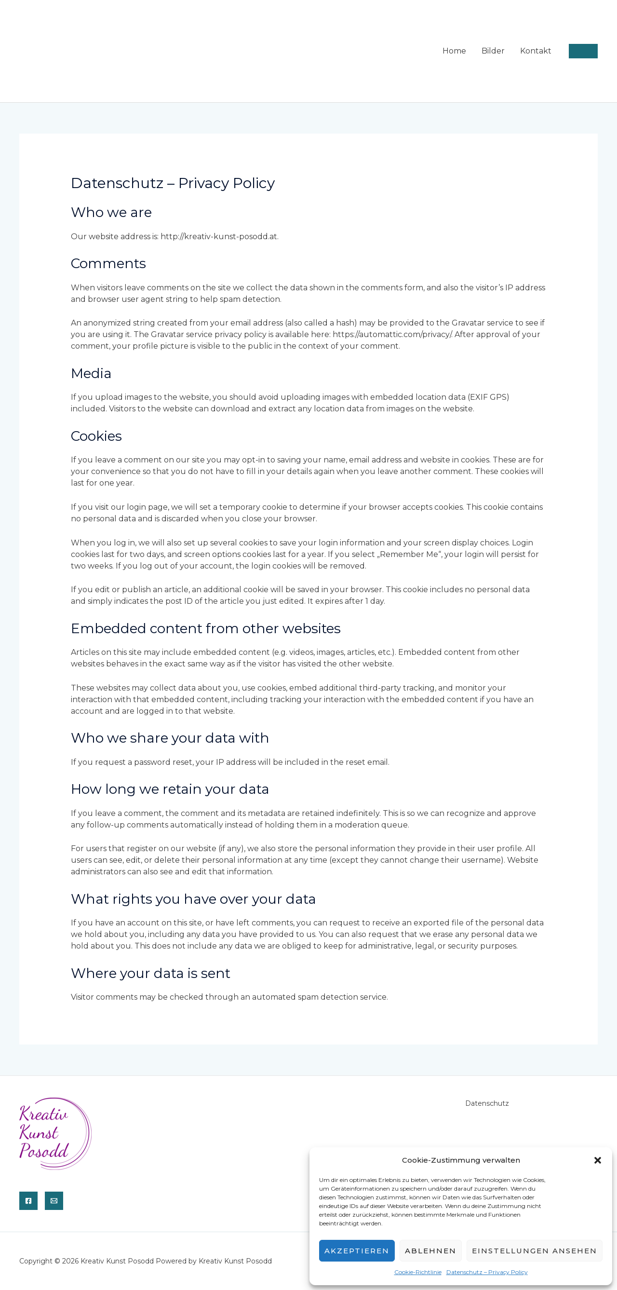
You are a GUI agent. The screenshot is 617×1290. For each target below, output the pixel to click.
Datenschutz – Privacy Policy (487, 1272)
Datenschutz (487, 1103)
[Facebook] (28, 1201)
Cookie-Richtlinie (418, 1272)
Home (454, 50)
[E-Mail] (54, 1201)
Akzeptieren (356, 1250)
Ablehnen (430, 1250)
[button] (598, 1160)
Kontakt (535, 50)
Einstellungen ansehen (534, 1250)
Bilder (493, 50)
